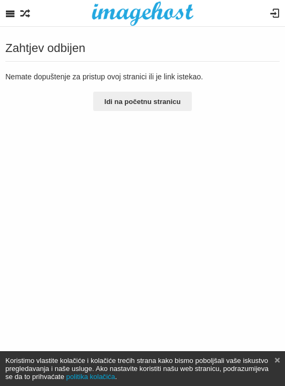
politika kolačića (90, 377)
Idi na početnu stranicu (142, 102)
